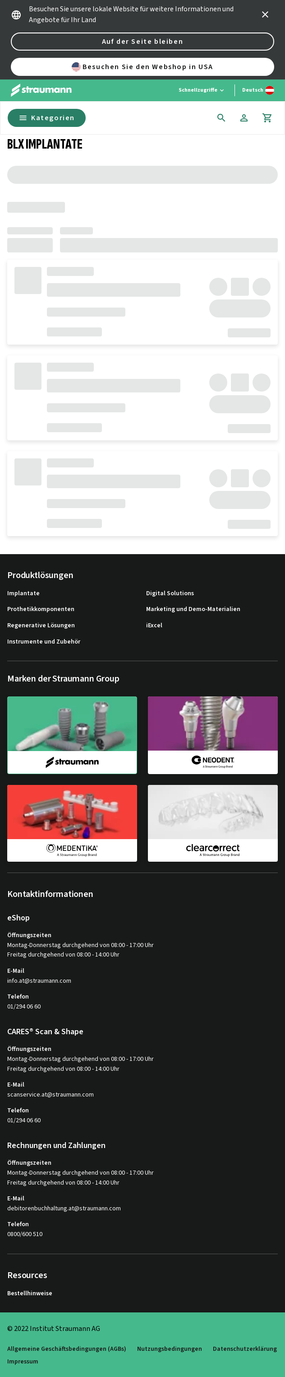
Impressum (22, 1362)
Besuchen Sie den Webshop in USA (142, 67)
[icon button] (265, 14)
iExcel (154, 625)
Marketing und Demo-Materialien (193, 609)
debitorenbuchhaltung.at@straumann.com (64, 1208)
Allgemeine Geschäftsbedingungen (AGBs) (66, 1349)
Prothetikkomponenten (40, 609)
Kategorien (46, 118)
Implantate (23, 593)
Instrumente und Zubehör (43, 642)
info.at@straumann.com (39, 981)
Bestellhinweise (29, 1293)
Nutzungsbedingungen (169, 1349)
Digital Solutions (170, 593)
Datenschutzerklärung (245, 1349)
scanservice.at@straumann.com (50, 1095)
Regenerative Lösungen (41, 625)
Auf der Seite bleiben (143, 42)
